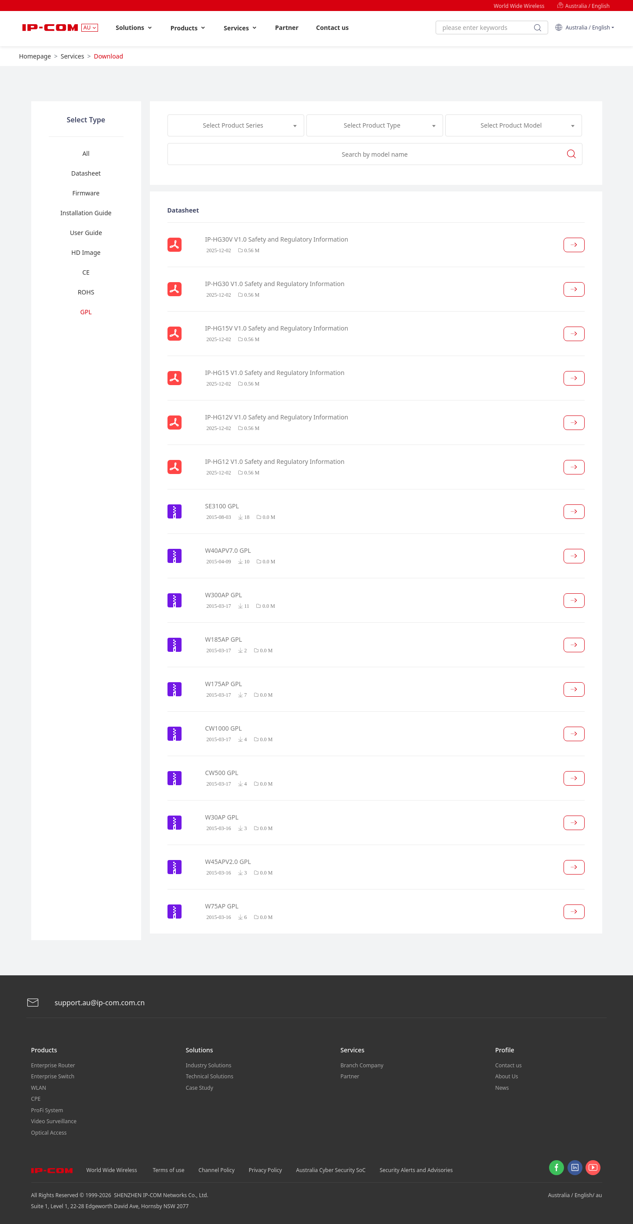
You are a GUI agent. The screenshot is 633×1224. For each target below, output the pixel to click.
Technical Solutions (209, 1076)
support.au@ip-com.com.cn (86, 1002)
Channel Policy (217, 1168)
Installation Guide (85, 213)
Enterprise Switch (52, 1076)
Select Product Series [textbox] (233, 125)
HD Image (85, 252)
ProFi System (47, 1109)
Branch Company (362, 1065)
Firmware (85, 193)
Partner (286, 27)
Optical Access (48, 1131)
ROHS (86, 292)
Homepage (35, 56)
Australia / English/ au (575, 1193)
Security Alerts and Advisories (416, 1168)
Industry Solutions (208, 1065)
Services (241, 28)
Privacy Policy (265, 1168)
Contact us (332, 27)
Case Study (199, 1087)
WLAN (38, 1087)
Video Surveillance (53, 1120)
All (85, 153)
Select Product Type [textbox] (372, 125)
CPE (36, 1098)
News (502, 1087)
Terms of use (169, 1168)
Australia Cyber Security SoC (330, 1168)
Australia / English (583, 6)
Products (188, 28)
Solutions (134, 27)
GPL (86, 312)
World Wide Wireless (519, 6)
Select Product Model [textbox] (511, 125)
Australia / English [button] (582, 27)
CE (86, 272)
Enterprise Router (53, 1065)
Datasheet (86, 173)
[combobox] (235, 125)
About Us (506, 1076)
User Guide (86, 232)
